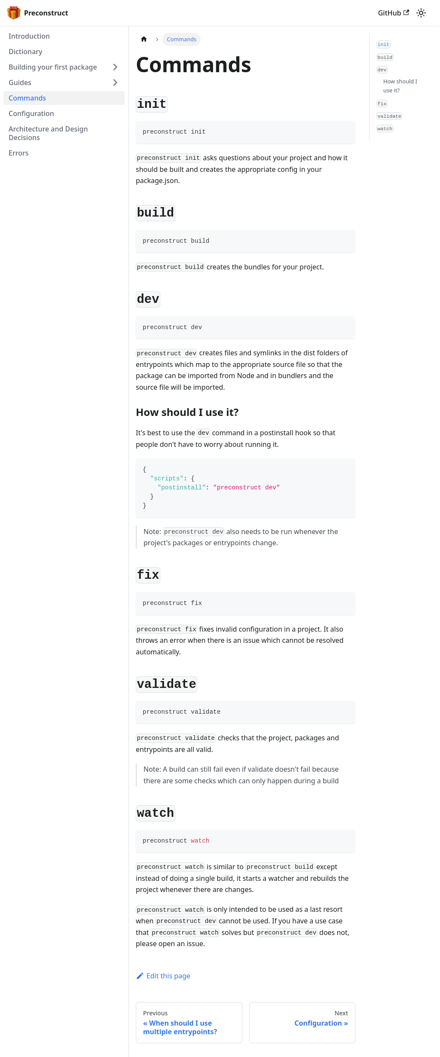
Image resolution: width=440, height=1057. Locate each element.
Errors (18, 153)
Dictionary (26, 51)
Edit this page (163, 976)
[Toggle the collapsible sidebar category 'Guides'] (115, 82)
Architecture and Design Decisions (48, 133)
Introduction (29, 36)
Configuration (31, 113)
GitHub (393, 13)
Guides (20, 82)
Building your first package (53, 67)
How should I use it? (400, 85)
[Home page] (144, 39)
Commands (27, 98)
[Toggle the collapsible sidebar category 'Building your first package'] (115, 67)
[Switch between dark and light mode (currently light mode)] (421, 13)
